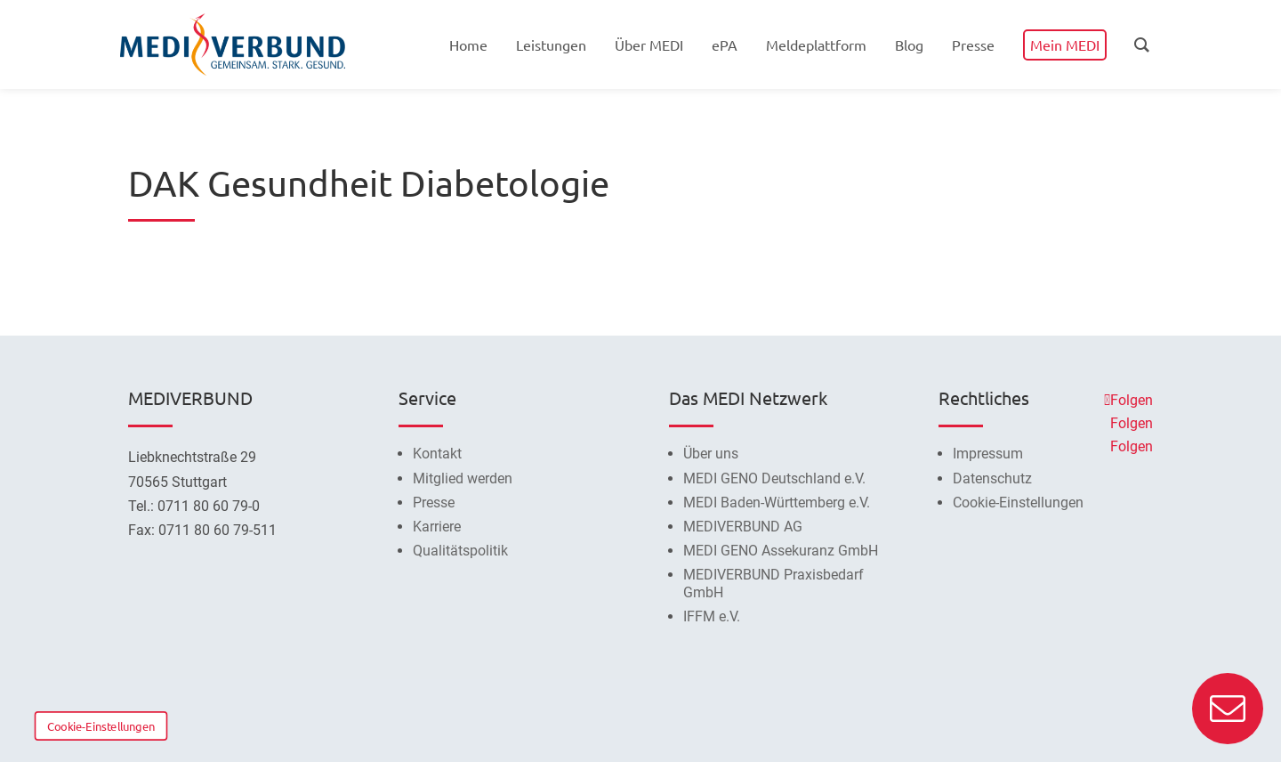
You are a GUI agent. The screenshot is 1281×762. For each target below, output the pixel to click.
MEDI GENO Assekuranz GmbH (780, 550)
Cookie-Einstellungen (101, 725)
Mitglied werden (462, 478)
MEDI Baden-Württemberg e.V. (776, 502)
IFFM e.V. (711, 616)
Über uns (710, 453)
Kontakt (437, 453)
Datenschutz (992, 478)
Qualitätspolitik (460, 550)
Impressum (988, 453)
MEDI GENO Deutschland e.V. (774, 478)
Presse (434, 502)
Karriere (437, 526)
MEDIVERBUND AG (742, 526)
